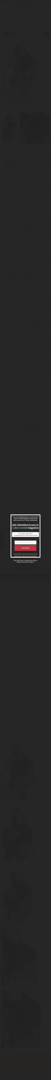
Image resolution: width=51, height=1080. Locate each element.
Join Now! (25, 548)
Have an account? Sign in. (25, 562)
